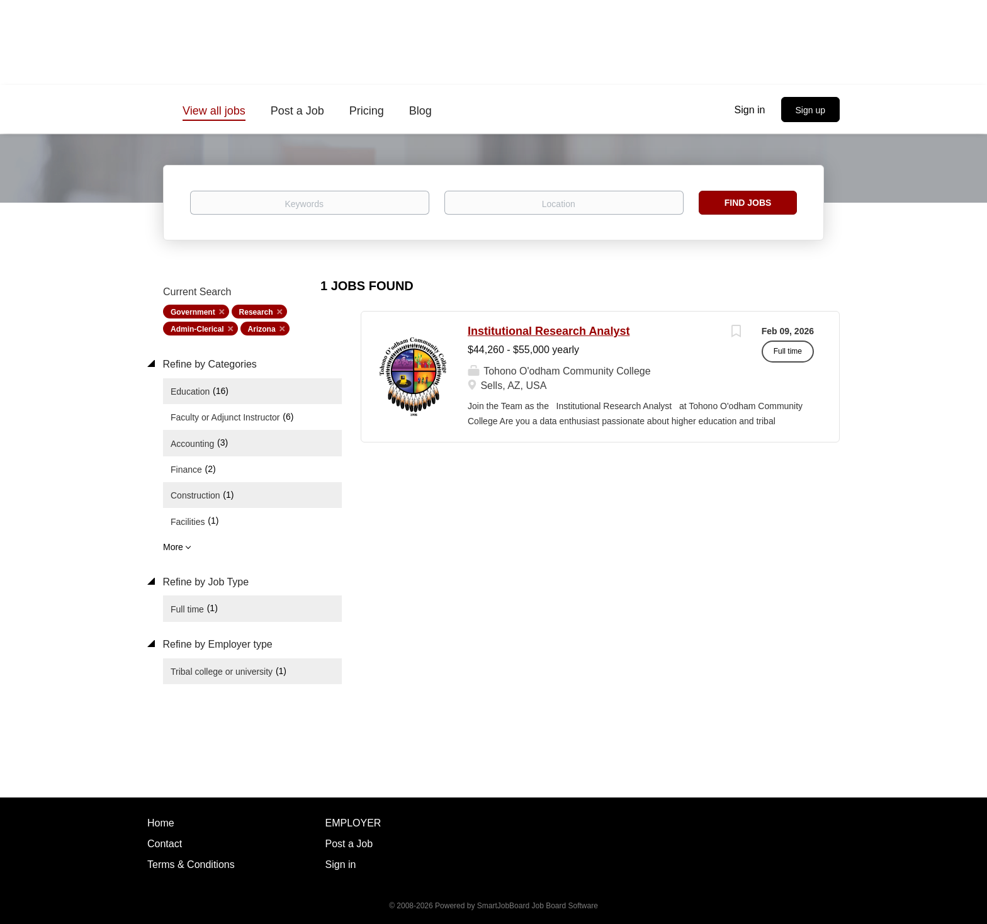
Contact (164, 843)
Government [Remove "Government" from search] (193, 312)
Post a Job (349, 843)
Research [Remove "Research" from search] (256, 312)
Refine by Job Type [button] (204, 582)
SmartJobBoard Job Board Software (537, 905)
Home (160, 823)
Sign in (750, 109)
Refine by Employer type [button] (216, 644)
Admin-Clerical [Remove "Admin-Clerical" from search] (197, 329)
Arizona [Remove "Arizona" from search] (262, 329)
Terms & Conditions (191, 864)
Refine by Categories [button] (208, 364)
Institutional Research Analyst (548, 331)
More (173, 547)
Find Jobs (748, 203)
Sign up (810, 110)
